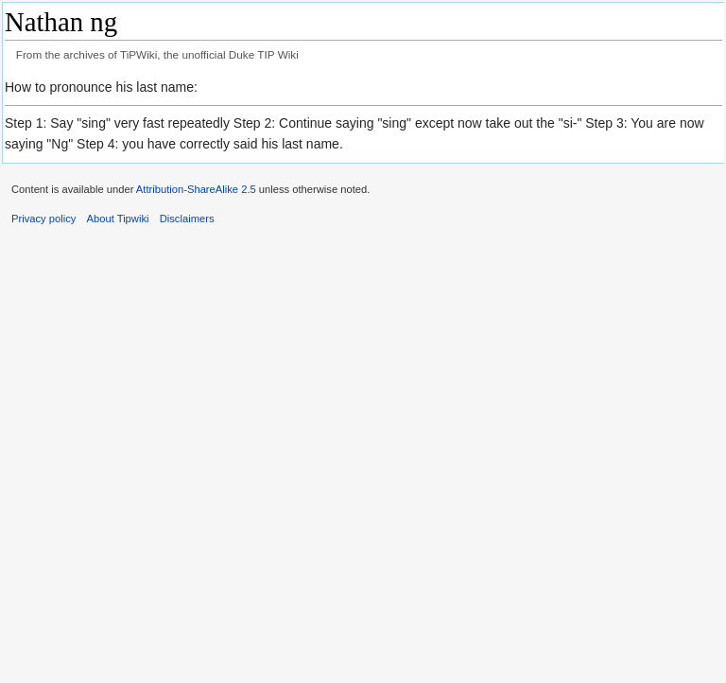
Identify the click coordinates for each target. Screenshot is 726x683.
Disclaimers (187, 218)
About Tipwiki (118, 218)
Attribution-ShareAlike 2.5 (196, 189)
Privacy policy (43, 218)
